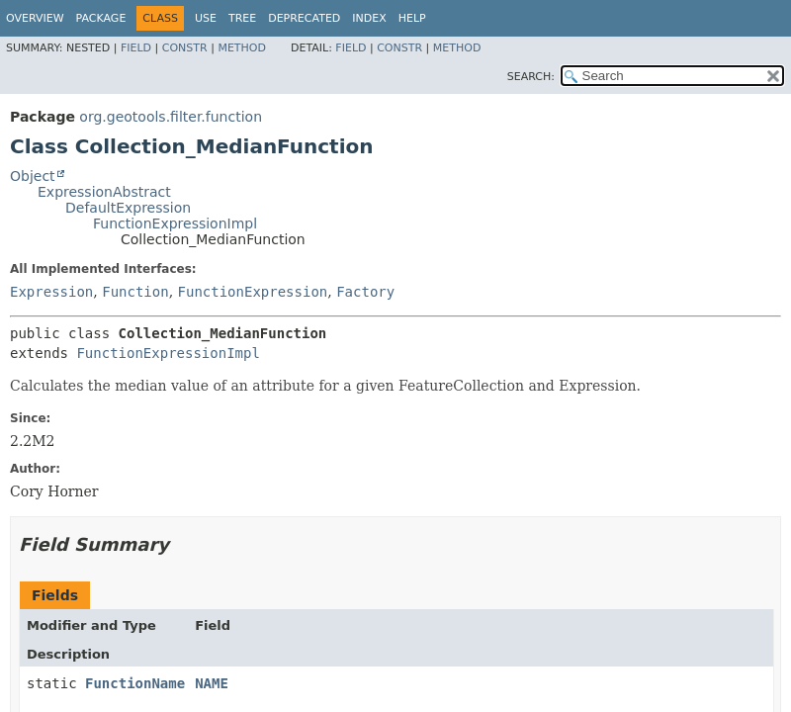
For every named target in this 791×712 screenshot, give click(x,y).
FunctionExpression (253, 292)
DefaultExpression (128, 208)
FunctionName (135, 683)
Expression (51, 292)
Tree (242, 18)
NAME (211, 683)
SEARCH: (531, 76)
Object (32, 176)
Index (369, 18)
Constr (185, 48)
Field (136, 48)
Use (206, 18)
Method (242, 48)
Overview (35, 18)
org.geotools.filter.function (170, 117)
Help (412, 18)
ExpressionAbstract (104, 192)
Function (135, 292)
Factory (365, 292)
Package (101, 18)
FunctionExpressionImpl (175, 223)
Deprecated (304, 18)
